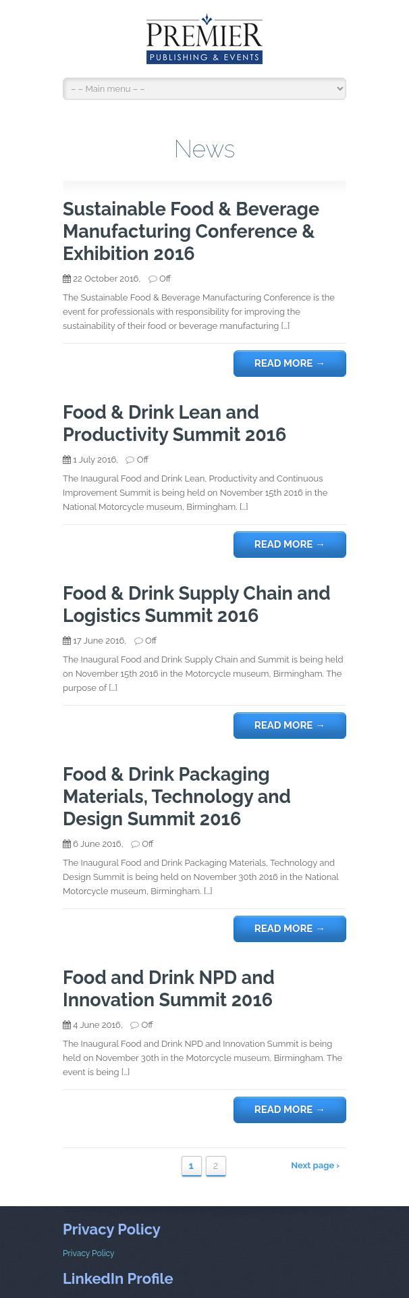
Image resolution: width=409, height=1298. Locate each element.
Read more (289, 363)
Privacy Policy (89, 1253)
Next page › (315, 1165)
